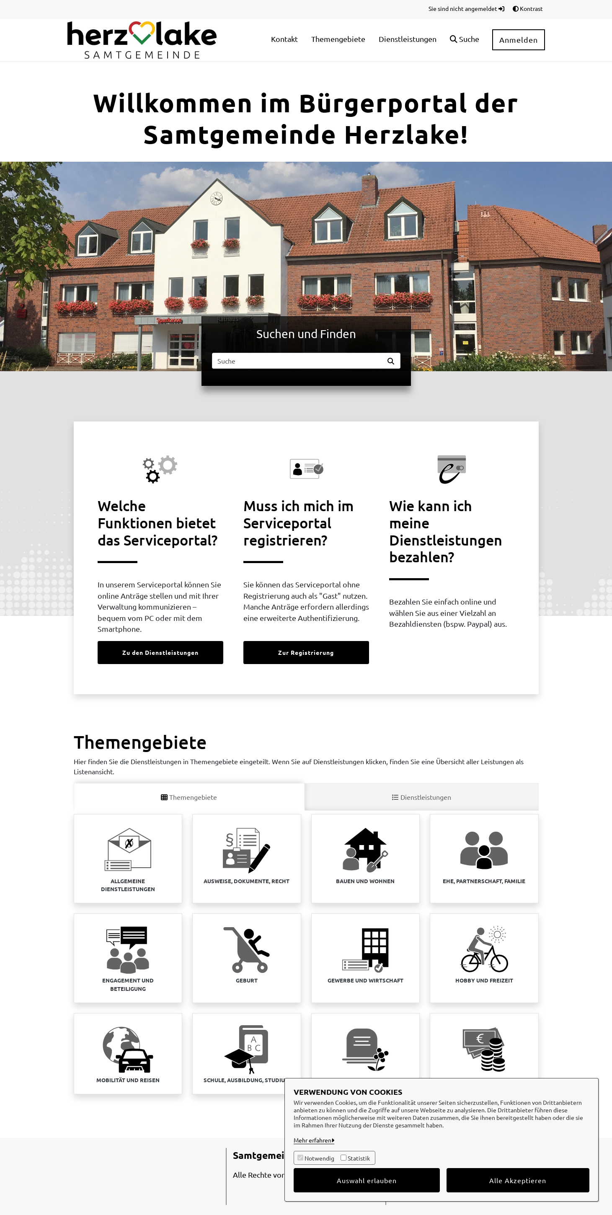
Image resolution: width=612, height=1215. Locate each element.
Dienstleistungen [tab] (421, 797)
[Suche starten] (392, 361)
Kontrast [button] (528, 8)
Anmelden (518, 39)
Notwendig (319, 1158)
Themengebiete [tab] (189, 797)
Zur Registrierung (306, 652)
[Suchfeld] (298, 361)
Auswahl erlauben (367, 1180)
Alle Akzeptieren (517, 1180)
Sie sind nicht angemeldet (466, 8)
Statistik (359, 1158)
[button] (464, 40)
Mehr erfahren (312, 1140)
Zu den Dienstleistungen (160, 652)
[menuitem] (284, 40)
